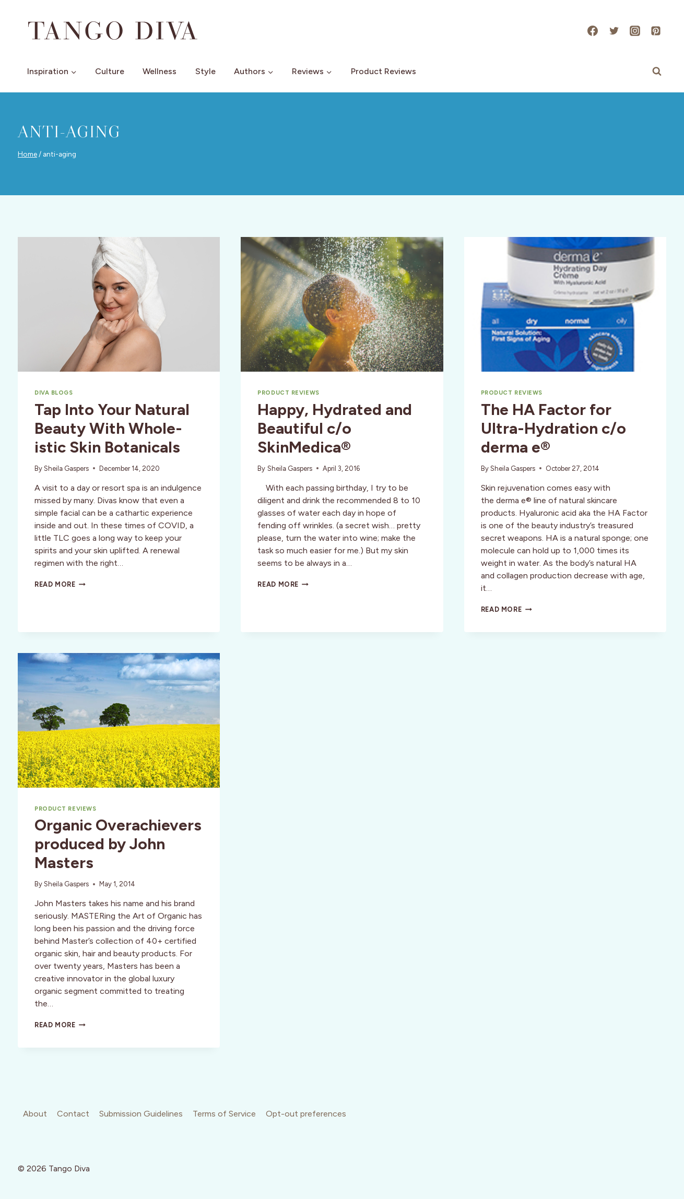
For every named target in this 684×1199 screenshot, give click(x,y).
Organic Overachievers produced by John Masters (118, 843)
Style (205, 71)
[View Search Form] (656, 71)
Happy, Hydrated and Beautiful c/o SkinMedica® (334, 428)
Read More (60, 584)
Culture (109, 71)
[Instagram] (634, 30)
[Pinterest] (655, 30)
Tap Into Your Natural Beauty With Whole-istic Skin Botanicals (112, 428)
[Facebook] (592, 30)
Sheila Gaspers (66, 468)
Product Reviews (383, 71)
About (35, 1114)
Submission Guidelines (141, 1114)
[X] (614, 30)
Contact (73, 1114)
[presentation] (119, 304)
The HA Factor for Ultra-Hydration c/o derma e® (553, 428)
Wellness (159, 71)
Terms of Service (224, 1114)
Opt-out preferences (306, 1114)
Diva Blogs (53, 392)
